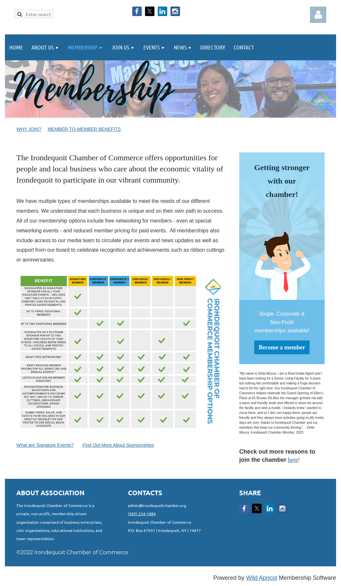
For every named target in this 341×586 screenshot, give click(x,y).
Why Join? (28, 129)
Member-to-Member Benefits (84, 129)
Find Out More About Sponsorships (118, 445)
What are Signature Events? (45, 445)
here (293, 460)
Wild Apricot (261, 578)
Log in (318, 15)
